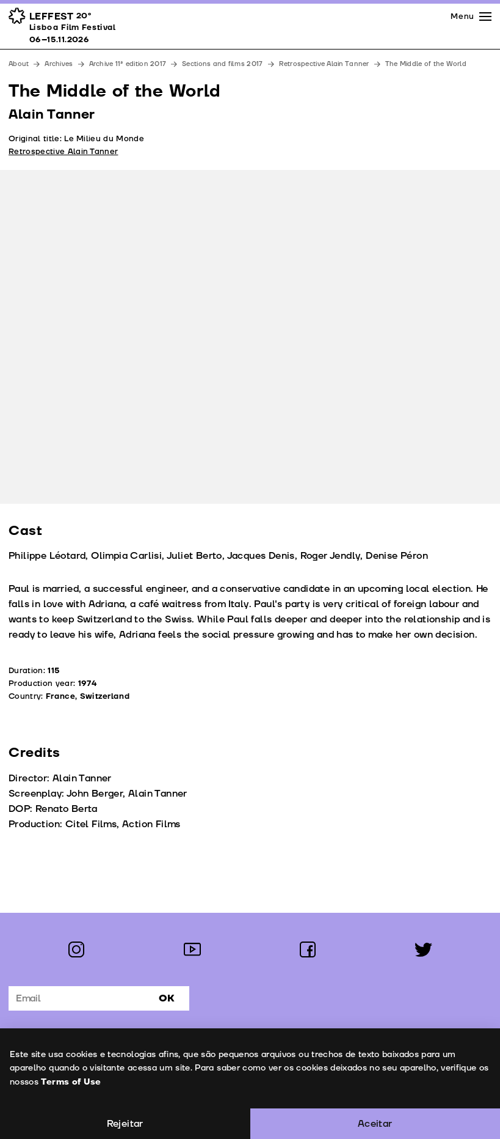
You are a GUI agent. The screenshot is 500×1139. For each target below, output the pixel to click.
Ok (167, 998)
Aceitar (375, 1123)
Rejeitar (125, 1123)
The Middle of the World (425, 63)
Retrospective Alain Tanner (324, 63)
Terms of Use (70, 1082)
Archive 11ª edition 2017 (128, 63)
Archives (59, 63)
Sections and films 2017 (222, 63)
